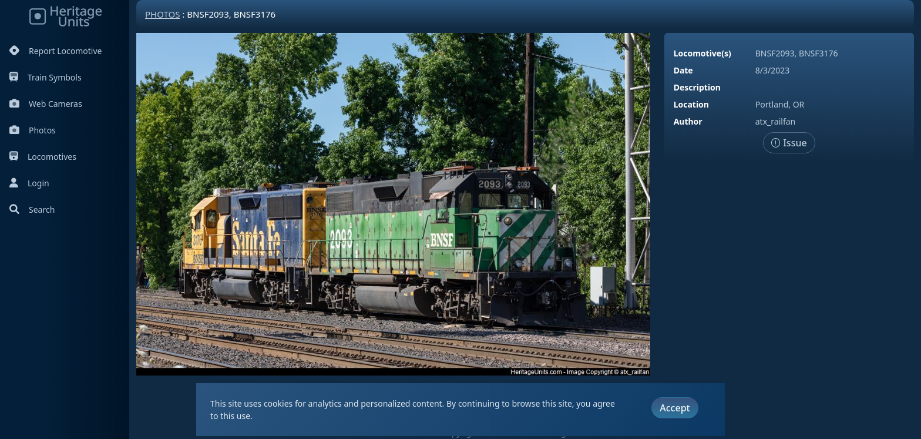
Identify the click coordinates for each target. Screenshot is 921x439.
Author (688, 121)
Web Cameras (45, 103)
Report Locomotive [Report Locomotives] (55, 50)
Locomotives (42, 156)
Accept (675, 407)
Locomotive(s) (702, 53)
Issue (789, 142)
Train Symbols (45, 77)
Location (691, 104)
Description (697, 87)
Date (683, 70)
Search (32, 209)
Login (29, 183)
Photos (32, 130)
